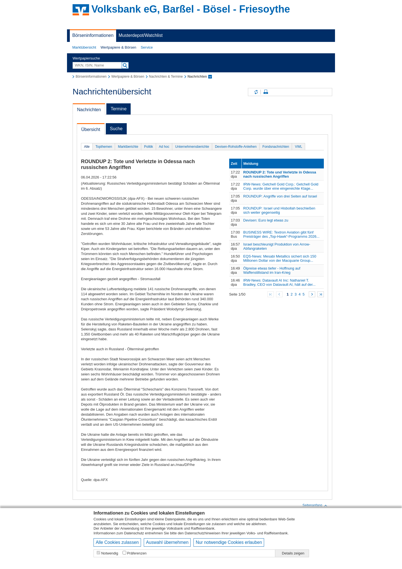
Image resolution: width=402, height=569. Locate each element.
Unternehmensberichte (192, 147)
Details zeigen (293, 553)
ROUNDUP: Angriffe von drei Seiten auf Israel (280, 196)
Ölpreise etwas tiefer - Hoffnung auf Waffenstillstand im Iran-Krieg (271, 270)
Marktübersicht (84, 47)
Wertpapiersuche (86, 58)
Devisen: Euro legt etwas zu (265, 220)
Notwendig (109, 553)
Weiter (312, 294)
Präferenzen (137, 553)
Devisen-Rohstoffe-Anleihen (236, 147)
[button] (84, 47)
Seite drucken (266, 92)
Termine (118, 108)
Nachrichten (89, 109)
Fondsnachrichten (275, 147)
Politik (148, 147)
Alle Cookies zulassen (117, 542)
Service (147, 47)
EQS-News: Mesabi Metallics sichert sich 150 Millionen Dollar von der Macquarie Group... (279, 258)
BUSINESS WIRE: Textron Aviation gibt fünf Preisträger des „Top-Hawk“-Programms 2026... (281, 234)
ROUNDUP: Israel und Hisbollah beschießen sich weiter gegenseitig (279, 210)
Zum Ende (321, 294)
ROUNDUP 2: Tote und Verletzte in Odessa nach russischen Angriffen (279, 174)
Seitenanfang (315, 505)
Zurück (279, 294)
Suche (116, 128)
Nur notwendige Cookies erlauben (229, 542)
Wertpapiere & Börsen (118, 47)
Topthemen (103, 147)
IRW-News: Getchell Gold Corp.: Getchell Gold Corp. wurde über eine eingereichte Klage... (280, 186)
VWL (298, 147)
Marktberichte (128, 147)
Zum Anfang (271, 294)
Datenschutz (134, 533)
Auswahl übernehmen (167, 542)
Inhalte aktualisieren (256, 92)
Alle (87, 147)
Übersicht (90, 129)
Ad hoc (164, 147)
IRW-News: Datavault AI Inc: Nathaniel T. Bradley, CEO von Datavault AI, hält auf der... (279, 282)
